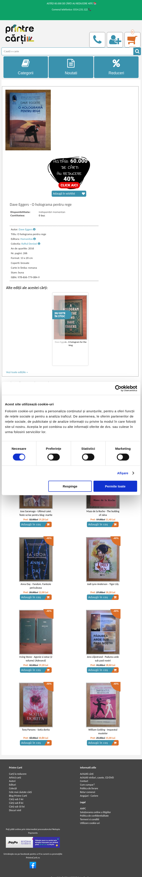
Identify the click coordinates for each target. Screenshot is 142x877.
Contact (84, 781)
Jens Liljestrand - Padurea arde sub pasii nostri (103, 658)
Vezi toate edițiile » (17, 372)
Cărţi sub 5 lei (16, 799)
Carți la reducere (18, 773)
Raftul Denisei (30, 243)
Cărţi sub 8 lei (16, 802)
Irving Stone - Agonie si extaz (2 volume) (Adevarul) (35, 658)
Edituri (12, 784)
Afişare (122, 473)
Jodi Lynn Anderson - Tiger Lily (103, 584)
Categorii (25, 67)
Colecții (13, 788)
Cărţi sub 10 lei (17, 806)
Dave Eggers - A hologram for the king (70, 344)
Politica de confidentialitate (94, 815)
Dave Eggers (27, 229)
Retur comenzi (87, 792)
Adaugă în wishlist (69, 194)
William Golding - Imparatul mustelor (102, 731)
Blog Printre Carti (18, 795)
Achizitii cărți (86, 773)
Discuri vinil (15, 810)
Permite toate (115, 486)
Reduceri (116, 67)
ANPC (83, 808)
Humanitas (28, 238)
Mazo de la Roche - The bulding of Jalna (102, 513)
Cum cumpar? (87, 784)
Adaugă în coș (35, 524)
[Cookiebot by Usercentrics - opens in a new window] (118, 388)
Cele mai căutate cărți (20, 792)
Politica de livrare (89, 788)
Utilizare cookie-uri (90, 823)
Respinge (70, 486)
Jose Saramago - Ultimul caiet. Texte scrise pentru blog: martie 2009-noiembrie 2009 (35, 515)
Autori (12, 781)
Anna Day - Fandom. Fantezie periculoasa (36, 586)
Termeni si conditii (89, 819)
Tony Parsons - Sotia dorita (36, 729)
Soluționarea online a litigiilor (95, 812)
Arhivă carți (15, 777)
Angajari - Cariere (89, 795)
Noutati (71, 67)
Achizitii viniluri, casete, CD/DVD (97, 777)
